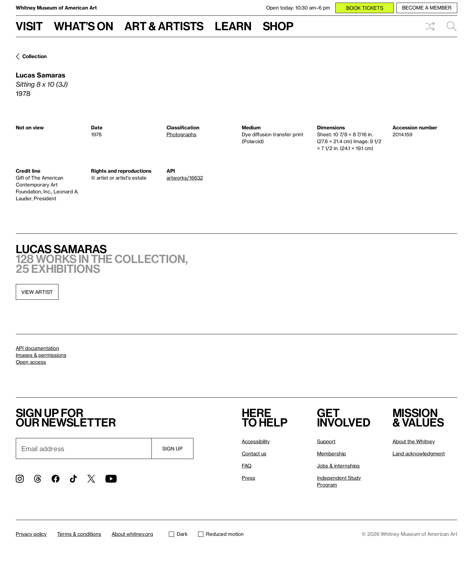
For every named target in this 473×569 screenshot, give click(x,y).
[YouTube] (111, 479)
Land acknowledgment (419, 453)
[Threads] (37, 479)
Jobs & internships (338, 466)
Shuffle (430, 26)
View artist (37, 292)
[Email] (83, 448)
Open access (31, 362)
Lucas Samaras (40, 75)
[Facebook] (55, 479)
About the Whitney (414, 441)
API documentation (37, 348)
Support (326, 441)
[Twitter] (91, 479)
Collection (34, 56)
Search (451, 26)
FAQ (246, 466)
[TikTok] (73, 479)
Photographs (181, 134)
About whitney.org (132, 534)
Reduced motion (221, 534)
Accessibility (256, 441)
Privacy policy (31, 534)
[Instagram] (20, 479)
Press (248, 478)
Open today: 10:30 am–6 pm (298, 8)
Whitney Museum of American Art (56, 8)
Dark (178, 534)
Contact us (254, 453)
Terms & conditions (79, 534)
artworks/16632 (185, 178)
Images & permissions (41, 355)
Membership (331, 453)
